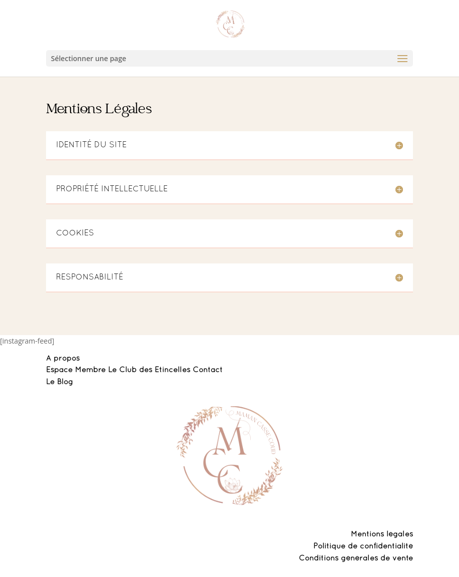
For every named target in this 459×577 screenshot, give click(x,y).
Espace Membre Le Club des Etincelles (119, 370)
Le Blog (59, 382)
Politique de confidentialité (363, 546)
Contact (208, 370)
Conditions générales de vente (356, 558)
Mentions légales (382, 534)
